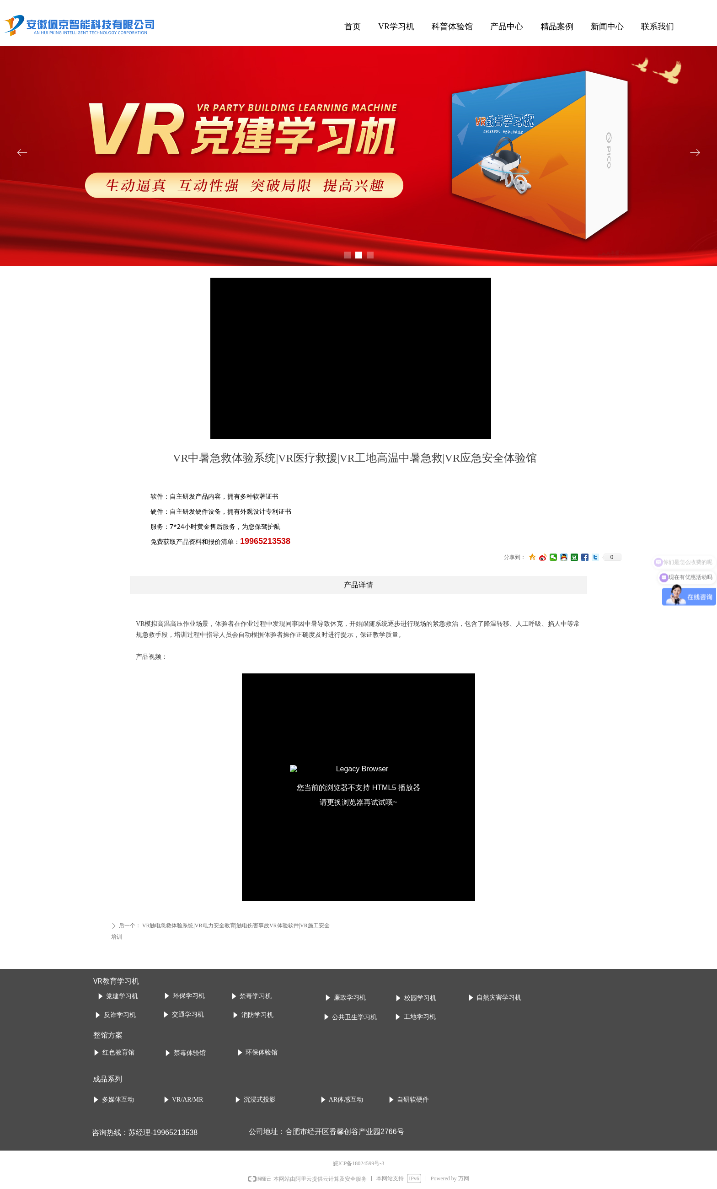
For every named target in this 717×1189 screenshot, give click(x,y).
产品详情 (358, 585)
